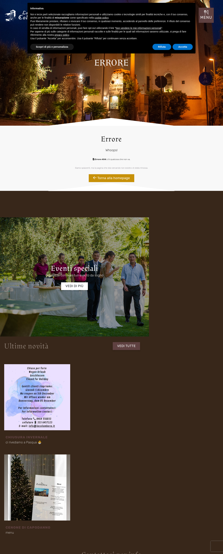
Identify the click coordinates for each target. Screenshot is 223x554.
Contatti (93, 526)
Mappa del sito (170, 545)
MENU (206, 18)
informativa (66, 392)
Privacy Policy (187, 545)
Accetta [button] (182, 46)
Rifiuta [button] (162, 46)
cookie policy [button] (101, 17)
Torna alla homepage (111, 183)
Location (14, 526)
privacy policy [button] (62, 34)
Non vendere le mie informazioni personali (138, 28)
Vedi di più (56, 282)
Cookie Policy (205, 545)
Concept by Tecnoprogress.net (24, 544)
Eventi (53, 520)
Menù (52, 526)
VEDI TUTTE (195, 233)
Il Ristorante (16, 520)
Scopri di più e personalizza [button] (52, 46)
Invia (191, 395)
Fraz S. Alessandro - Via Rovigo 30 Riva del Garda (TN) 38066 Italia (96, 493)
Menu (92, 520)
